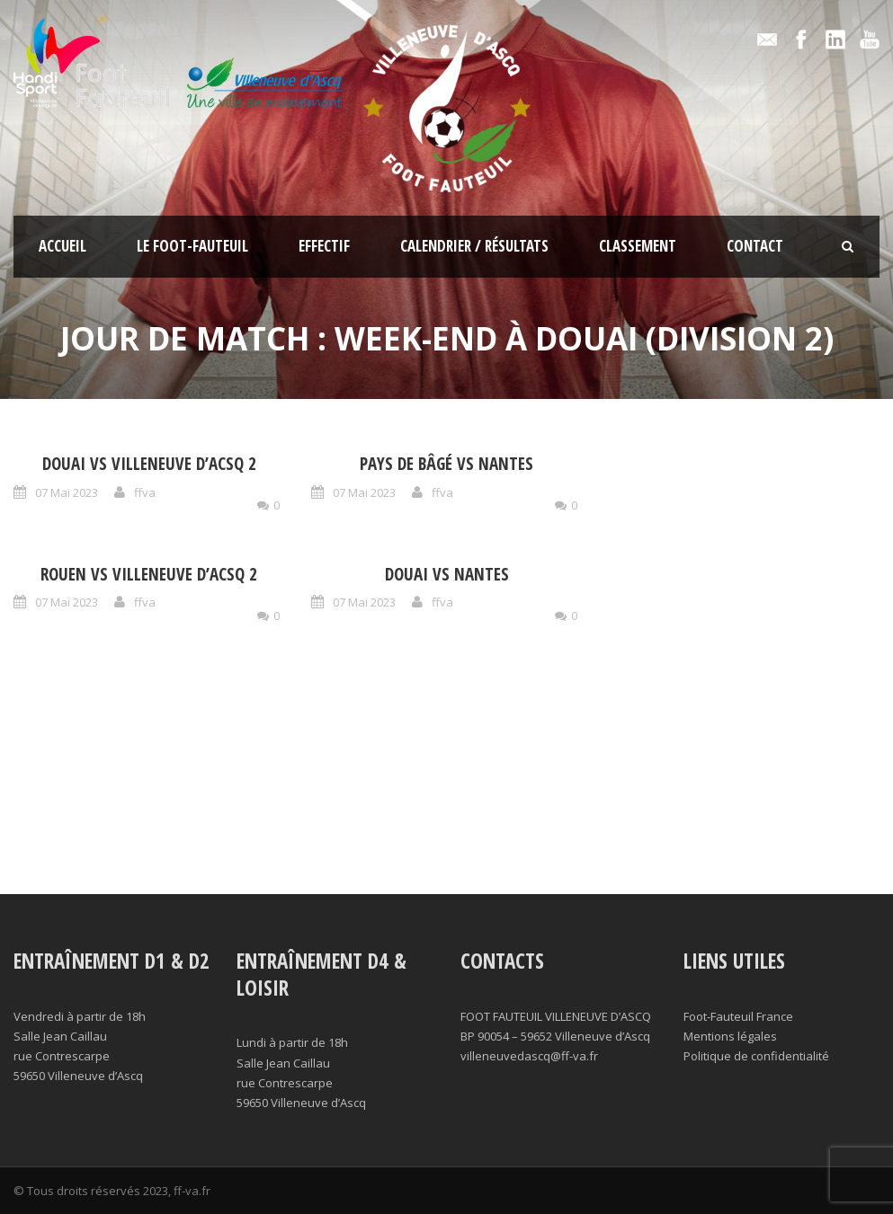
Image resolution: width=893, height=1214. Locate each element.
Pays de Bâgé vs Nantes (446, 463)
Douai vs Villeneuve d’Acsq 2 (149, 463)
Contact (755, 245)
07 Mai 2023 (66, 492)
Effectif (324, 245)
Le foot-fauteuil (192, 245)
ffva (145, 492)
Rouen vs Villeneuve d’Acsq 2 (148, 574)
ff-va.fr (192, 1191)
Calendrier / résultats (474, 245)
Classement (637, 245)
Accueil (62, 245)
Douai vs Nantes (447, 574)
